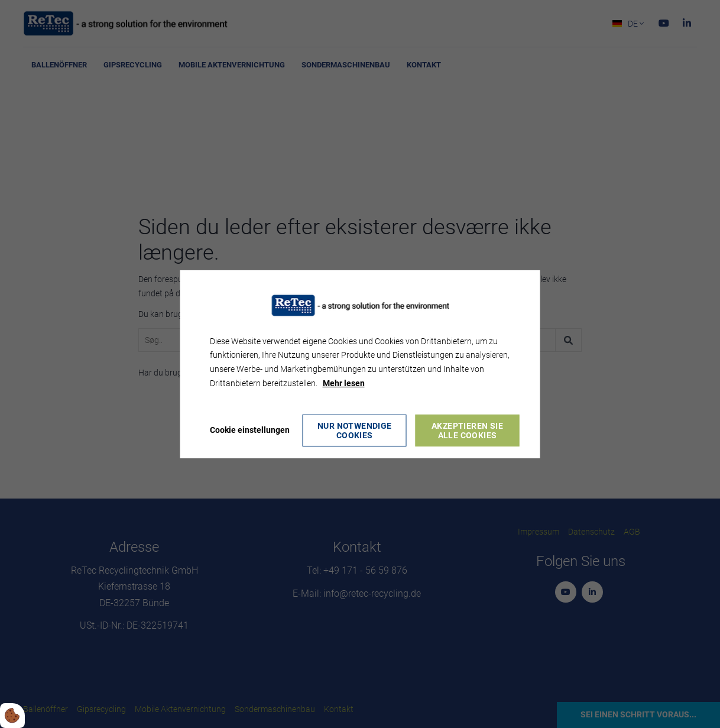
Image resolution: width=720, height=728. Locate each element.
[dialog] (360, 364)
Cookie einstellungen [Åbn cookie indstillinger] (250, 430)
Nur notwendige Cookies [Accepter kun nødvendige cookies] (354, 430)
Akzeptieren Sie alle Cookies (467, 430)
